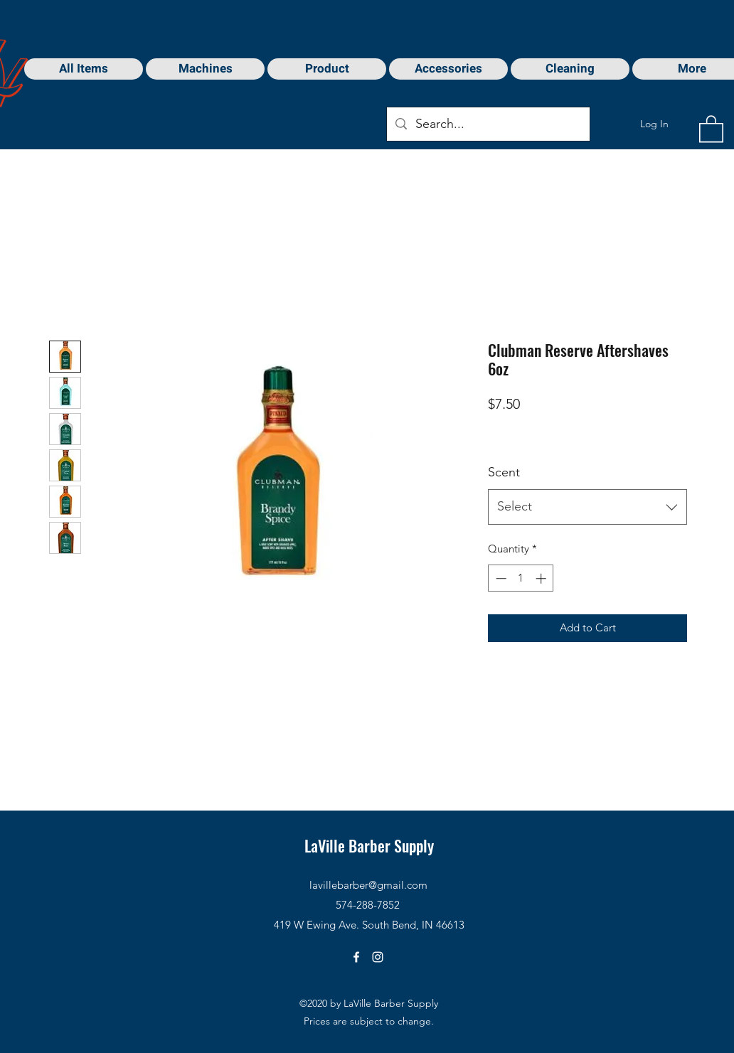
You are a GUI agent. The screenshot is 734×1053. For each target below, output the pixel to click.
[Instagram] (378, 957)
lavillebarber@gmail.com (368, 885)
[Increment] (542, 578)
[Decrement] (499, 578)
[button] (711, 128)
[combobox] (587, 507)
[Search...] (487, 124)
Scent (504, 472)
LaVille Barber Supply (369, 845)
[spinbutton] (521, 578)
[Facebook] (356, 957)
